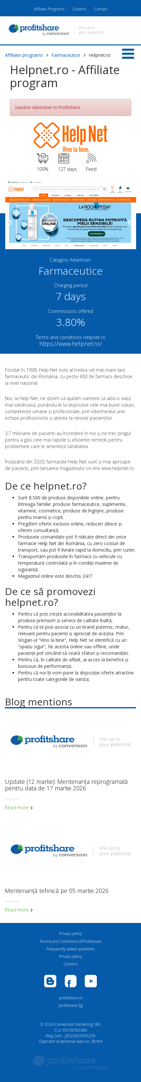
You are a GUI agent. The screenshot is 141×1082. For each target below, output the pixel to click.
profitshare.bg (71, 1005)
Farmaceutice (65, 55)
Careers (79, 9)
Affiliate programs (24, 55)
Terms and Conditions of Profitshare (71, 941)
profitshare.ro (70, 998)
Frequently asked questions (70, 949)
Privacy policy (70, 933)
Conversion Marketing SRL (78, 1024)
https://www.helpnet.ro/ (70, 343)
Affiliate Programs (49, 9)
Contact (100, 9)
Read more (19, 807)
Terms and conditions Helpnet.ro (70, 337)
